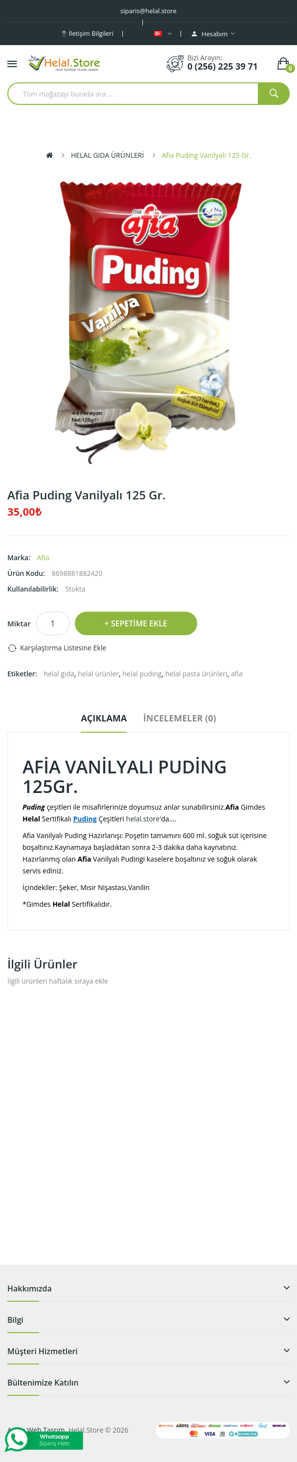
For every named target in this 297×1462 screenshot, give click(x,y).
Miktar (19, 623)
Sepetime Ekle (139, 623)
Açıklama (104, 718)
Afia (43, 557)
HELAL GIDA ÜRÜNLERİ (107, 155)
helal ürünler (98, 673)
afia (237, 673)
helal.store (143, 818)
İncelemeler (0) (179, 718)
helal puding (141, 673)
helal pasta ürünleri (196, 673)
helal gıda (59, 673)
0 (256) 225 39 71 (222, 66)
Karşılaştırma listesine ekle (63, 647)
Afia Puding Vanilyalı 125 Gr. (206, 155)
